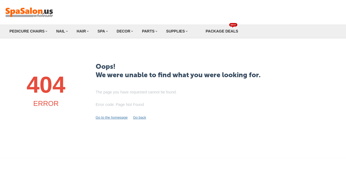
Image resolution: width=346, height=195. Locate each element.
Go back (139, 117)
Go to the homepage (112, 117)
